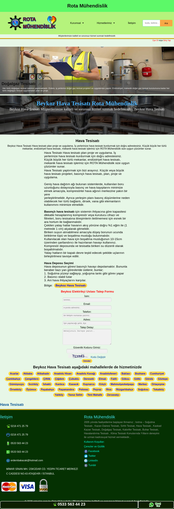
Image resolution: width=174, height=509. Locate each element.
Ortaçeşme (158, 384)
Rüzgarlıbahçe (124, 389)
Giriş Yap (167, 40)
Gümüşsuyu (17, 384)
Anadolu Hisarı (63, 373)
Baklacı (125, 373)
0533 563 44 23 (69, 504)
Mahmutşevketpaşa (122, 384)
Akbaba (27, 373)
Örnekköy (16, 389)
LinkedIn (91, 460)
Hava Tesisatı (12, 404)
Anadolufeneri (108, 373)
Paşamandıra (66, 389)
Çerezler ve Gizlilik (94, 446)
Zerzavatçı (113, 394)
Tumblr (90, 465)
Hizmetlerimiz (104, 23)
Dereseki (89, 379)
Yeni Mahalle (94, 394)
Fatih (114, 379)
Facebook (91, 451)
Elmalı (102, 379)
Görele (149, 379)
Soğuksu (143, 389)
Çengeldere (32, 379)
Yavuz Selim (75, 394)
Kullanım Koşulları (94, 441)
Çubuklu (74, 379)
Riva (108, 389)
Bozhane (140, 373)
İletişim (132, 23)
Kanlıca (60, 384)
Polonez (83, 389)
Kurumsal (75, 23)
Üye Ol (155, 40)
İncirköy (33, 384)
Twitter (90, 456)
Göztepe (163, 379)
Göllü (137, 379)
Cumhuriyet (157, 373)
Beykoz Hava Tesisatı (71, 285)
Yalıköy (59, 394)
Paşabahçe (47, 389)
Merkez (142, 384)
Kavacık (74, 384)
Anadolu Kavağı (85, 373)
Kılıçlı (102, 384)
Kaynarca (88, 384)
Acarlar (14, 373)
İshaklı (47, 384)
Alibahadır (43, 373)
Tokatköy (158, 389)
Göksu (125, 379)
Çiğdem (59, 379)
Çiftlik (46, 379)
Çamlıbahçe (13, 379)
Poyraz (97, 389)
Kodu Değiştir (98, 357)
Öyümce (31, 389)
